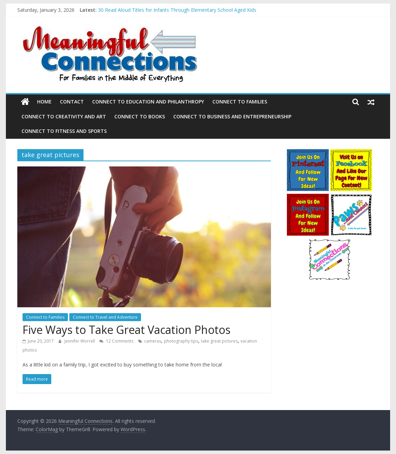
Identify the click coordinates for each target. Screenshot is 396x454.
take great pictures (219, 341)
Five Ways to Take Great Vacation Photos (126, 329)
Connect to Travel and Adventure (105, 317)
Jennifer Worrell (80, 341)
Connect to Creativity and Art (63, 116)
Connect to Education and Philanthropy (148, 101)
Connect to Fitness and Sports (64, 131)
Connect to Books (139, 116)
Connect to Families (239, 101)
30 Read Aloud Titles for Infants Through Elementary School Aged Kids (177, 10)
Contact (72, 101)
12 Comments (116, 341)
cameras (152, 341)
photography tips (181, 341)
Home (44, 101)
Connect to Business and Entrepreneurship (232, 116)
